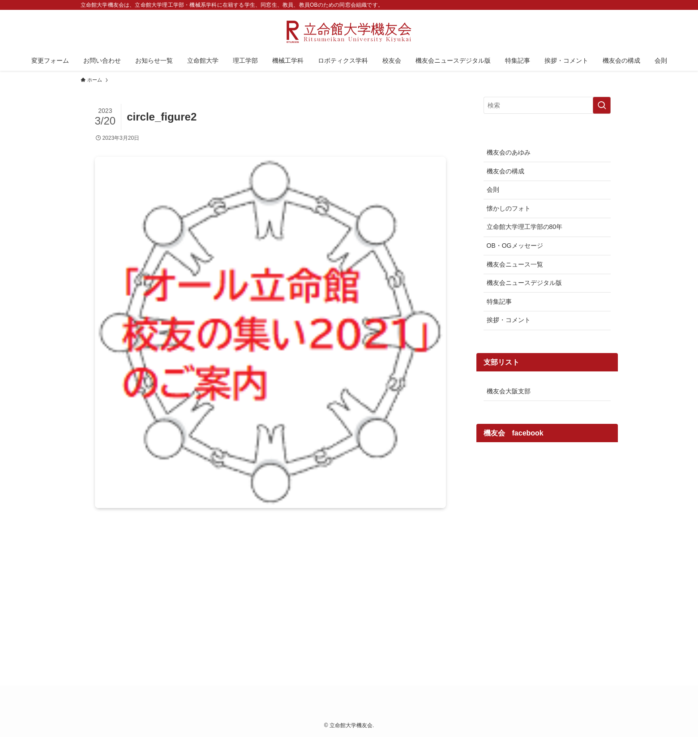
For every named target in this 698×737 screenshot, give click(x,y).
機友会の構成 (505, 171)
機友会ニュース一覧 (515, 264)
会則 (493, 189)
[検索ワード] (547, 105)
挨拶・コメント (509, 319)
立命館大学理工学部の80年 (525, 226)
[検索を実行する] (602, 105)
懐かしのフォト (509, 208)
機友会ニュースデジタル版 (524, 282)
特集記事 (499, 301)
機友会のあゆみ (509, 152)
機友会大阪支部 (509, 391)
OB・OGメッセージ (515, 245)
